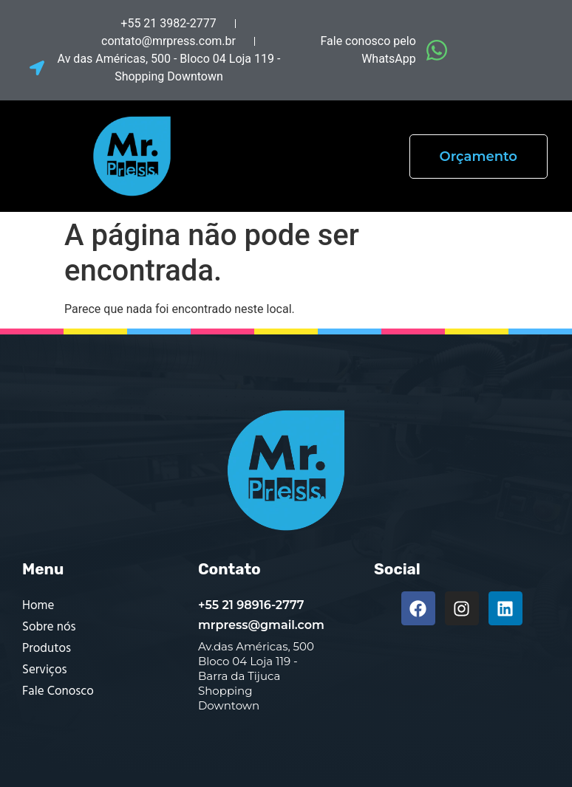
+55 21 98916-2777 (251, 605)
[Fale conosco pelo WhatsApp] (437, 50)
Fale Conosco (58, 691)
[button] (322, 156)
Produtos (46, 649)
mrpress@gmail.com (261, 625)
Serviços (44, 670)
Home (38, 606)
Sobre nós (48, 627)
